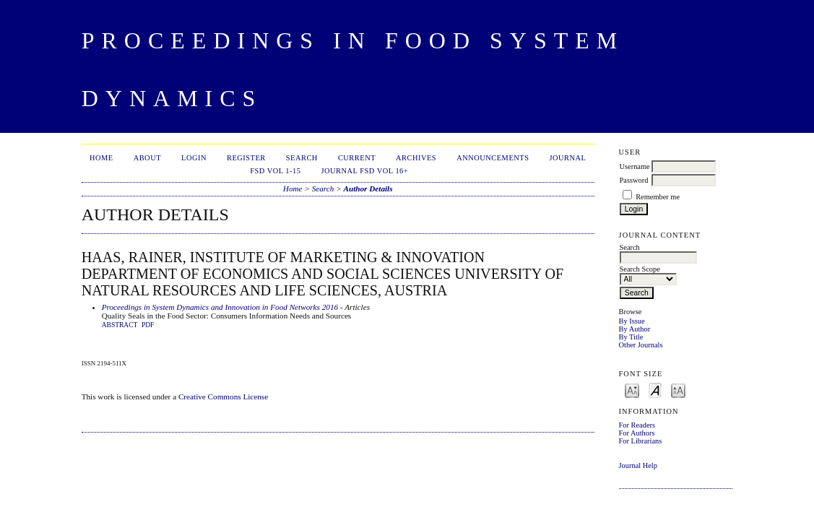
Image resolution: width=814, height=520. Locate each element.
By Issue (632, 321)
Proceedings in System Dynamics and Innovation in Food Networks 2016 (220, 307)
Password (634, 180)
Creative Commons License (223, 396)
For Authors (637, 433)
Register (246, 158)
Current (357, 158)
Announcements (492, 158)
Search (302, 158)
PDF (148, 325)
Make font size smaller (632, 389)
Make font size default (655, 389)
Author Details (367, 188)
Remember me (658, 197)
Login (194, 158)
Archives (416, 158)
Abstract (120, 325)
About (147, 158)
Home (101, 158)
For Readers (637, 425)
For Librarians (640, 441)
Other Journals (641, 345)
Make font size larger (678, 389)
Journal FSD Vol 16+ (364, 171)
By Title (631, 337)
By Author (635, 329)
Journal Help (638, 465)
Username (635, 166)
